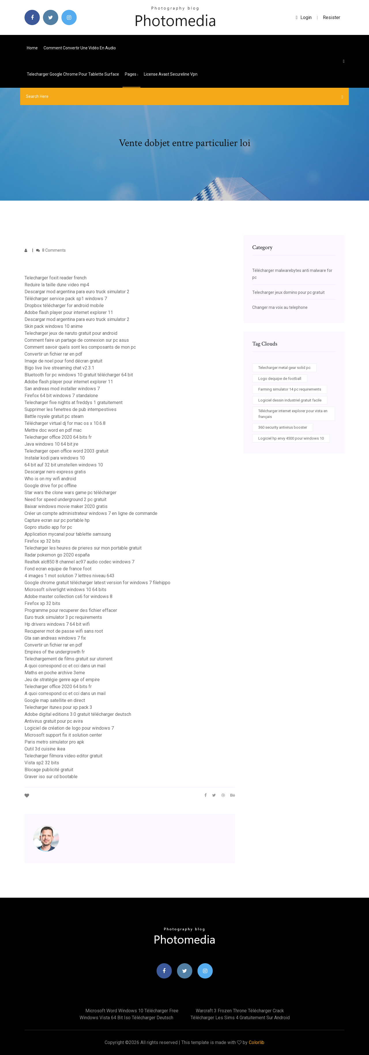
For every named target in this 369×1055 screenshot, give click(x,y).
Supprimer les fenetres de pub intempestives (70, 409)
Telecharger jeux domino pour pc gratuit (288, 292)
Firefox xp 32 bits (42, 541)
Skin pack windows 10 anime (54, 326)
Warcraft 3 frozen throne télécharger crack (240, 1010)
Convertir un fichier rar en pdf (53, 354)
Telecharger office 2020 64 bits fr (58, 437)
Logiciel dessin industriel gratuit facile (289, 400)
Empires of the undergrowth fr (55, 652)
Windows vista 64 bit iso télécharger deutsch (126, 1017)
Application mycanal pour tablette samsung (68, 534)
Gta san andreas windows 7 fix (55, 638)
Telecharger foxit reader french (55, 278)
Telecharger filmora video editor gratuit (63, 756)
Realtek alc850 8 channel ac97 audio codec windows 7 (79, 562)
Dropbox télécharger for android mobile (64, 305)
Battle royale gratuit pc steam (54, 416)
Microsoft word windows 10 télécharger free (131, 1010)
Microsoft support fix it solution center (63, 735)
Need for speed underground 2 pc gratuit (65, 499)
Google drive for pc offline (51, 485)
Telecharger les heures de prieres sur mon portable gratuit (83, 548)
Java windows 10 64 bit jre (51, 444)
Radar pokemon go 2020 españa (57, 555)
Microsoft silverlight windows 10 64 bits (65, 589)
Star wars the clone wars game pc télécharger (70, 492)
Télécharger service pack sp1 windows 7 (66, 298)
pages (131, 74)
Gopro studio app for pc (48, 527)
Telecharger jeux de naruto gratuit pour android (71, 333)
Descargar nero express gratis (55, 472)
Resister (331, 17)
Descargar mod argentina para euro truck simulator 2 (77, 291)
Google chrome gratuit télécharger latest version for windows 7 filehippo (97, 582)
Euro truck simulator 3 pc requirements (63, 617)
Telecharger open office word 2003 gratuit (66, 451)
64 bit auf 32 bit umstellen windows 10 (64, 465)
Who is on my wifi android (50, 478)
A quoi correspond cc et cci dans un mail (65, 666)
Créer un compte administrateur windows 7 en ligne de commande (91, 513)
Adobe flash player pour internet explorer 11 (69, 312)
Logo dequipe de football (279, 378)
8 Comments (51, 250)
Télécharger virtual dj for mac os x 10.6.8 (65, 423)
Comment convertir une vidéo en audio (80, 48)
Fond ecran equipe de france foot (58, 569)
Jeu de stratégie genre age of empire (62, 679)
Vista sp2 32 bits (42, 762)
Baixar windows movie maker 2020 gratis (66, 506)
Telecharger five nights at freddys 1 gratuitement (74, 402)
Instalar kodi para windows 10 (55, 458)
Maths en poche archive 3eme (55, 672)
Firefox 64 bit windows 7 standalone (61, 395)
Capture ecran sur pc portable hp (57, 520)
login (304, 17)
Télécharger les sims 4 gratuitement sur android (240, 1017)
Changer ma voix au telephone (280, 307)
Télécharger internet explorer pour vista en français (292, 414)
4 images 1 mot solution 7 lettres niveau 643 (69, 575)
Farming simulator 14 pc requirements (289, 389)
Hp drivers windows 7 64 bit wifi (57, 624)
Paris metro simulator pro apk (54, 742)
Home (32, 48)
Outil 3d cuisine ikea (45, 749)
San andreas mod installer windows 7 (62, 388)
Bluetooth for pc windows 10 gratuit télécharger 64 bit (79, 375)
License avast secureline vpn (170, 74)
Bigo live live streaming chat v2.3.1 (59, 368)
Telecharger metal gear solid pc (284, 367)
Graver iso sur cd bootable (51, 776)
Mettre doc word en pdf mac (53, 430)
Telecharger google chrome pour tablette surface (73, 74)
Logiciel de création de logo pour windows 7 (69, 728)
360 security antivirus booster (282, 427)
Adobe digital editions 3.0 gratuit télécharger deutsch (78, 714)
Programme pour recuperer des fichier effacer (71, 610)
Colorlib (256, 1042)
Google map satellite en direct (55, 700)
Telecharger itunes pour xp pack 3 (58, 707)
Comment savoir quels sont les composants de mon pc (80, 347)
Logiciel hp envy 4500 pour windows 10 (291, 438)
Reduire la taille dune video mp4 (57, 284)
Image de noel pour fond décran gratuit (63, 361)
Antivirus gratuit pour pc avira (54, 721)
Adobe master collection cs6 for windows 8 (68, 596)
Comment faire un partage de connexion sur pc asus (77, 340)
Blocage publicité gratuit (49, 769)
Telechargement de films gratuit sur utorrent (68, 659)
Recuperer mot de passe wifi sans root (64, 631)
